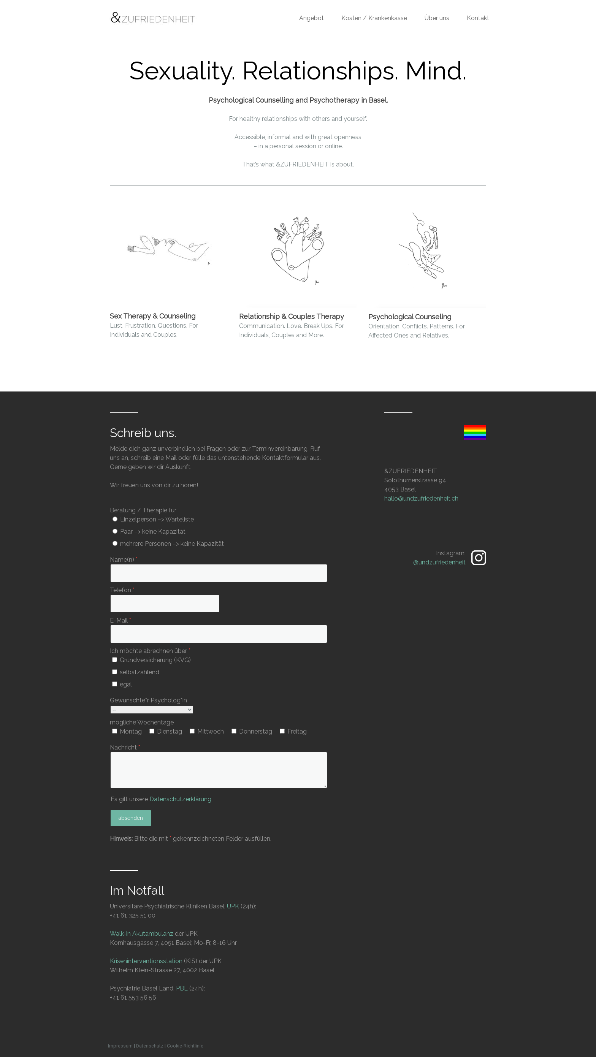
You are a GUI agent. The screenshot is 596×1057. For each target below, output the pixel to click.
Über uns (437, 18)
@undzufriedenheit (439, 562)
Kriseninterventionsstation (146, 961)
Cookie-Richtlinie (185, 1046)
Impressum (120, 1046)
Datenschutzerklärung (180, 799)
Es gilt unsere (161, 799)
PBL (182, 988)
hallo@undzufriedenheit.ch (421, 498)
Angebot (311, 18)
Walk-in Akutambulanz (141, 933)
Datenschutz (149, 1046)
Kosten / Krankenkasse (374, 18)
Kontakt (478, 18)
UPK (233, 906)
